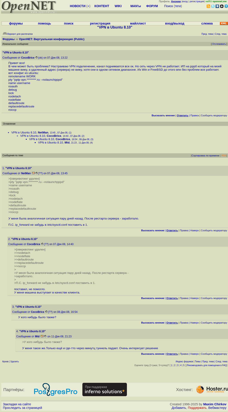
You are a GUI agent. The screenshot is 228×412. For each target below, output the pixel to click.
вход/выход (174, 23)
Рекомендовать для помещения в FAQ (207, 365)
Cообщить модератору (214, 115)
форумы (16, 23)
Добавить (179, 408)
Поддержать (197, 408)
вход (185, 1)
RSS (223, 155)
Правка (194, 115)
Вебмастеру (217, 408)
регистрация (197, 1)
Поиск (168, 6)
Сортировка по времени (205, 155)
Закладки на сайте (17, 404)
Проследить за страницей (22, 408)
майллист (138, 23)
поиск (68, 23)
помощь (44, 23)
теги (178, 6)
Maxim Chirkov (214, 404)
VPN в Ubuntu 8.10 (23, 132)
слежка (207, 23)
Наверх (194, 230)
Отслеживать (219, 44)
